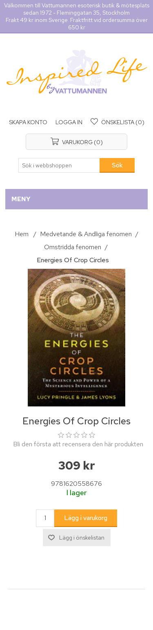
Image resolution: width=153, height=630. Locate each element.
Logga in (68, 122)
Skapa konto (28, 122)
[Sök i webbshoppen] (59, 165)
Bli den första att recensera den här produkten (78, 444)
